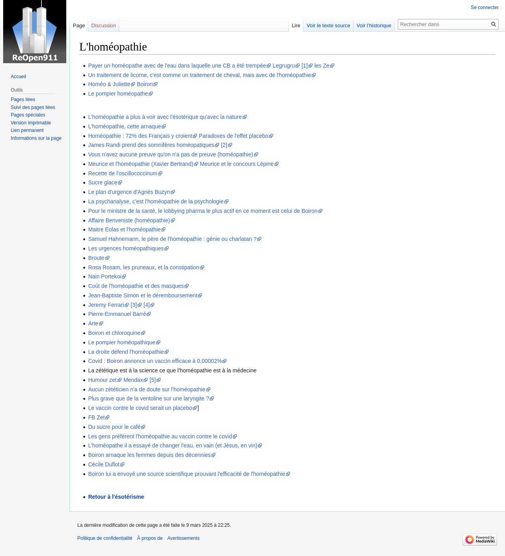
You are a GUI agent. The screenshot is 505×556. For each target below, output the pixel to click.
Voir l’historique (374, 25)
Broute (96, 258)
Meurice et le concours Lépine (237, 164)
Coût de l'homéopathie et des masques (135, 286)
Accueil (18, 76)
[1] (304, 65)
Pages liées (23, 99)
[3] (134, 305)
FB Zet (96, 417)
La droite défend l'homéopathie (126, 352)
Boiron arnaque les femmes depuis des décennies (149, 455)
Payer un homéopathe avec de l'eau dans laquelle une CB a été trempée (177, 65)
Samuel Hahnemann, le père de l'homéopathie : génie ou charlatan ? (172, 239)
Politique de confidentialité (104, 538)
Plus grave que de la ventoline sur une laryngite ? (148, 398)
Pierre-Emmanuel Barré (117, 314)
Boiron (145, 84)
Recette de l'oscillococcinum (122, 173)
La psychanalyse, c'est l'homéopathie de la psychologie (155, 201)
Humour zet (102, 380)
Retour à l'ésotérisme (116, 497)
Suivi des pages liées (33, 107)
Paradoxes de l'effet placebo (233, 136)
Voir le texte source (328, 25)
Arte (93, 323)
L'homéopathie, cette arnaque (124, 126)
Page (79, 25)
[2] (224, 145)
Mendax (133, 380)
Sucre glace (102, 182)
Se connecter (485, 7)
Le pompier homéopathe (118, 93)
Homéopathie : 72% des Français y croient (140, 136)
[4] (147, 305)
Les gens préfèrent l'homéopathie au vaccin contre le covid (160, 436)
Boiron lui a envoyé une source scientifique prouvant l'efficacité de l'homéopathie (186, 474)
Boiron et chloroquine (114, 333)
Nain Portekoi (104, 276)
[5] (153, 380)
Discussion (103, 25)
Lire (296, 25)
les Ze (321, 65)
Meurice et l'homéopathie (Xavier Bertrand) (140, 164)
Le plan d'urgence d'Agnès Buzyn (129, 192)
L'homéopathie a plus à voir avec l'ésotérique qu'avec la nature (164, 117)
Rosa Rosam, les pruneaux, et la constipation (143, 267)
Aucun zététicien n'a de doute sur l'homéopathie (146, 389)
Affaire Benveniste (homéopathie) (129, 220)
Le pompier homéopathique (121, 342)
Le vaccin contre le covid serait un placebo (140, 408)
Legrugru (284, 65)
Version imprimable (31, 123)
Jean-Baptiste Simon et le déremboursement (142, 295)
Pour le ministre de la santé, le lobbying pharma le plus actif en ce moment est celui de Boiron (202, 211)
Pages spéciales (28, 115)
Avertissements (183, 538)
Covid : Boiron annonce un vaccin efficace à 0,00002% (155, 361)
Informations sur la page (36, 138)
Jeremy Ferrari (106, 305)
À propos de (150, 538)
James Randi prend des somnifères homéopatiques (151, 145)
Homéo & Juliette (109, 84)
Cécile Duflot (103, 464)
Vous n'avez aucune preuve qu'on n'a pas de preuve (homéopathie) (170, 154)
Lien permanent (27, 130)
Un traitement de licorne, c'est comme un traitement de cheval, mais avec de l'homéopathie (199, 75)
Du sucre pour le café (114, 427)
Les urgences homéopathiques (125, 248)
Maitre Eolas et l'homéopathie (124, 229)
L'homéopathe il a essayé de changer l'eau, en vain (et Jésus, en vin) (172, 445)
